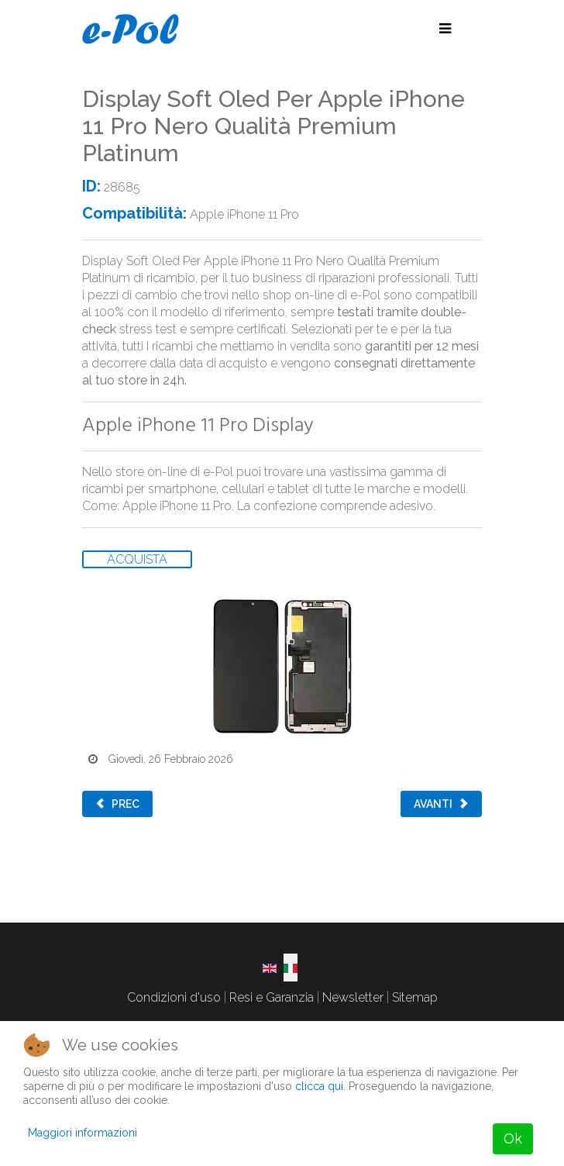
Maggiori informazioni (82, 1132)
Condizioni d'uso (174, 997)
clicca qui (319, 1086)
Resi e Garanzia (271, 997)
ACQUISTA (137, 559)
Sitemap (415, 997)
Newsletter (352, 997)
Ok (513, 1138)
